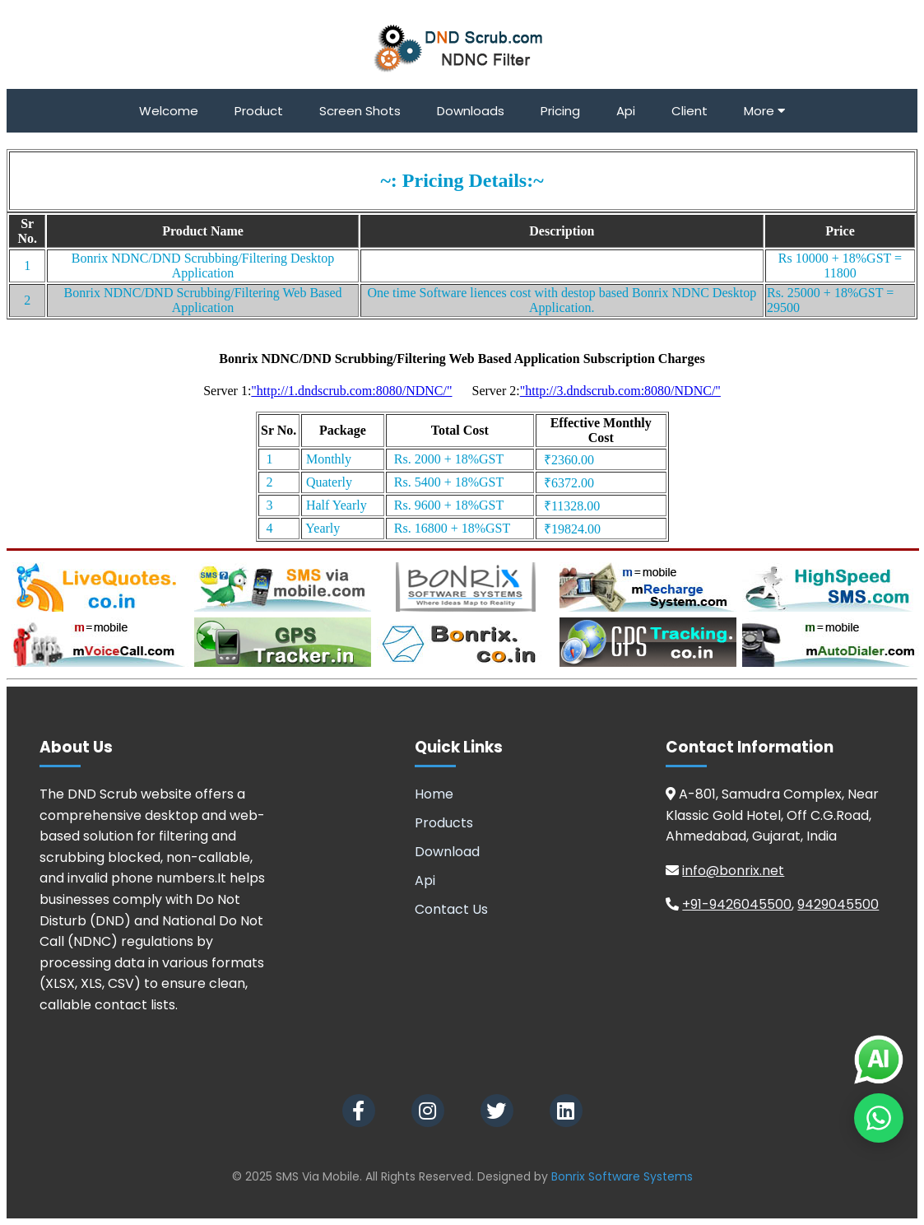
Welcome (168, 110)
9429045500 (838, 904)
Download (447, 851)
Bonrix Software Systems (622, 1176)
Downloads (470, 110)
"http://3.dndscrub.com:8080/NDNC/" (620, 391)
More (764, 110)
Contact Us (451, 909)
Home (434, 794)
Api (625, 110)
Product (258, 110)
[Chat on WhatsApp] (878, 1118)
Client (689, 110)
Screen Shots (360, 110)
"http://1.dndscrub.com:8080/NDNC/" (351, 391)
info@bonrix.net (733, 870)
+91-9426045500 (737, 904)
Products (444, 822)
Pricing (560, 110)
